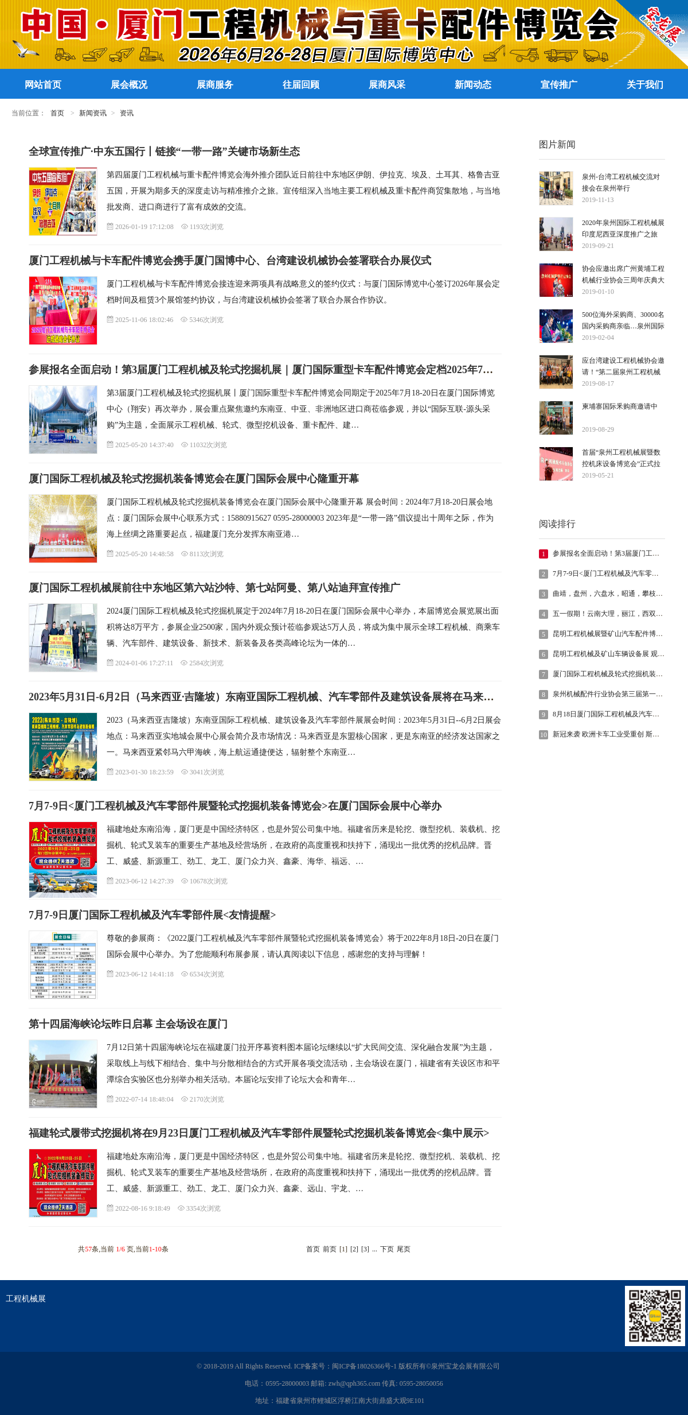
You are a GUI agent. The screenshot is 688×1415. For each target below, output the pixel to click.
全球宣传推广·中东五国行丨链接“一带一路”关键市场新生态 (164, 151)
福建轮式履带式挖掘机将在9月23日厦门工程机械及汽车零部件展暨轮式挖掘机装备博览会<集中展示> (259, 1133)
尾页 (404, 1249)
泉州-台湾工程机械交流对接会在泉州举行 (621, 182)
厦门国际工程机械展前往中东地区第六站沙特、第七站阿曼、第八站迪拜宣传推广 (214, 588)
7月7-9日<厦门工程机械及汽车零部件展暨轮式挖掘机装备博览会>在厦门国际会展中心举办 (235, 806)
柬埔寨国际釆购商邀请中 (620, 406)
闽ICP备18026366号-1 (364, 1366)
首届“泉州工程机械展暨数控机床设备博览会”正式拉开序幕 (621, 459)
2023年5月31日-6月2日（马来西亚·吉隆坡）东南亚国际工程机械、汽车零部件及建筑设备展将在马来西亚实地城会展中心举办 (313, 697)
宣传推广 (559, 85)
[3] (365, 1249)
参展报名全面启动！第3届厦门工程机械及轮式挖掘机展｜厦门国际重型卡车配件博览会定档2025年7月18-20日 (278, 369)
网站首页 (43, 85)
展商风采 (387, 85)
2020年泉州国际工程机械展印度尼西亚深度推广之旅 (623, 228)
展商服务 (215, 85)
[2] (354, 1249)
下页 (387, 1249)
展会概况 (129, 85)
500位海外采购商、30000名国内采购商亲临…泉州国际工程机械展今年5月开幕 (623, 321)
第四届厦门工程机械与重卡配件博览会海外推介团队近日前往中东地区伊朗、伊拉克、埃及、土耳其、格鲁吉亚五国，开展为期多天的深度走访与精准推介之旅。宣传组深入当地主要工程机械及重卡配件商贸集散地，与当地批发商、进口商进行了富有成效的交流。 (303, 190)
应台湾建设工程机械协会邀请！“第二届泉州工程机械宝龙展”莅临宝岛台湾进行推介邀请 (623, 367)
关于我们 (645, 85)
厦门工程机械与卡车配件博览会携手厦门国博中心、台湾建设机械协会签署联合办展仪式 (230, 260)
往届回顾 (301, 85)
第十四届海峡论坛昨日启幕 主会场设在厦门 (128, 1024)
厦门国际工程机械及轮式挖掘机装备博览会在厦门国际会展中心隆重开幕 (194, 478)
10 (543, 735)
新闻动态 (473, 85)
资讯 (127, 113)
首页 (57, 113)
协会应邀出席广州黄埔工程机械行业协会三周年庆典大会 (623, 275)
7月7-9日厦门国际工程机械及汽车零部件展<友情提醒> (152, 915)
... (374, 1249)
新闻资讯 (93, 113)
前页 (330, 1249)
